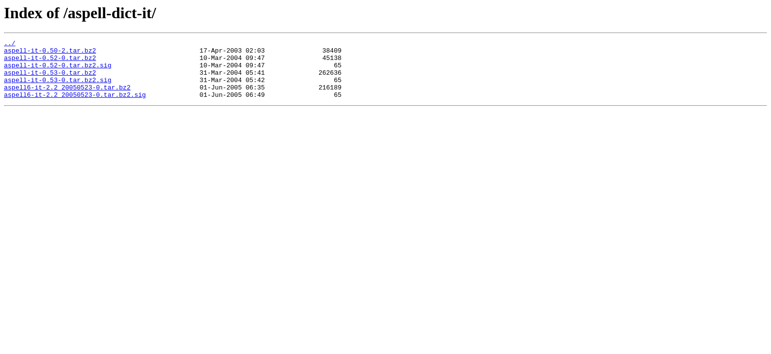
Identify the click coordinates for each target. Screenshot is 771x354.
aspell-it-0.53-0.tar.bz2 (50, 79)
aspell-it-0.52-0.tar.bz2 (50, 62)
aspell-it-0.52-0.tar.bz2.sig (57, 70)
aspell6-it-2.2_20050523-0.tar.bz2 (67, 97)
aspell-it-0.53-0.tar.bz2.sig (57, 88)
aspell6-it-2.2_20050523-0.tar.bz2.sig (75, 106)
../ (9, 44)
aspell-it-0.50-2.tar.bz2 (50, 53)
